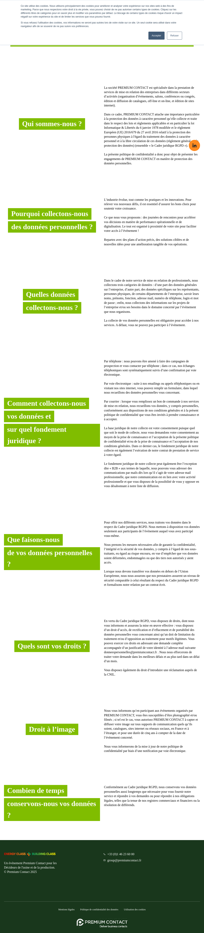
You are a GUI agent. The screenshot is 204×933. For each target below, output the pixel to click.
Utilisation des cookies (135, 909)
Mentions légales (66, 909)
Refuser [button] (174, 35)
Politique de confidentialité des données (99, 909)
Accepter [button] (156, 35)
